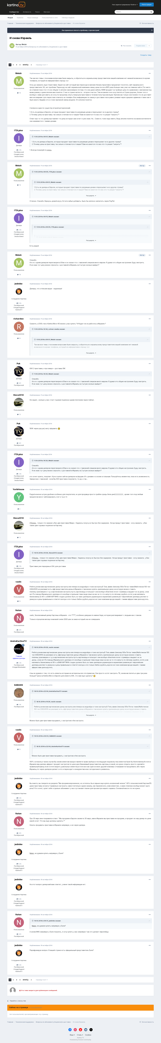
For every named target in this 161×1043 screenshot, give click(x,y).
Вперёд (25, 65)
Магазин (47, 12)
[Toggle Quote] (33, 136)
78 (19, 93)
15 (19, 601)
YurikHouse (18, 489)
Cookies (88, 1035)
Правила (20, 17)
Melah (24, 44)
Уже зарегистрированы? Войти (125, 4)
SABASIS (18, 685)
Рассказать (126, 46)
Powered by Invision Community (80, 1040)
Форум (10, 17)
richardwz (18, 319)
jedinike (18, 284)
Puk (18, 363)
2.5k (19, 150)
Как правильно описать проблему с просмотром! (80, 30)
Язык (72, 1035)
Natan (18, 610)
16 (19, 338)
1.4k (19, 704)
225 (19, 630)
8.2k (19, 303)
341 (19, 383)
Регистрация (146, 4)
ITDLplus (18, 130)
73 (19, 414)
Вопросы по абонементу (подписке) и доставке (48, 47)
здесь (49, 150)
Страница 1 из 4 (42, 65)
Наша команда (32, 17)
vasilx (18, 582)
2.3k (19, 663)
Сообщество (14, 13)
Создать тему (145, 55)
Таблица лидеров (68, 17)
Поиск (37, 12)
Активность (27, 12)
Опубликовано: (41, 73)
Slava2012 (18, 395)
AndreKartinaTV (18, 641)
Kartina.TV (80, 1038)
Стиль (80, 1035)
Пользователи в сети (50, 17)
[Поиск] (126, 12)
